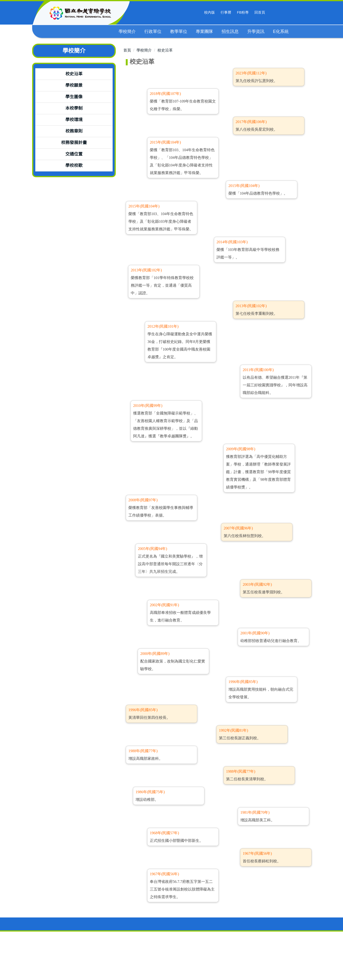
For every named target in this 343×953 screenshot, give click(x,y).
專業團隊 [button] (204, 31)
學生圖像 (74, 97)
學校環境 (74, 120)
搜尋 (274, 12)
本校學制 (74, 108)
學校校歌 (74, 165)
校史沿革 (74, 74)
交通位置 (74, 154)
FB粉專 (243, 12)
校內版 (209, 12)
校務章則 (74, 131)
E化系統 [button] (281, 31)
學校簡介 (144, 50)
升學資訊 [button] (256, 31)
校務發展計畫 (74, 143)
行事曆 (226, 12)
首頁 (127, 50)
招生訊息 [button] (230, 31)
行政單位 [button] (153, 31)
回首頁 (259, 12)
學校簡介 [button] (127, 31)
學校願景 (74, 85)
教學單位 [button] (178, 31)
